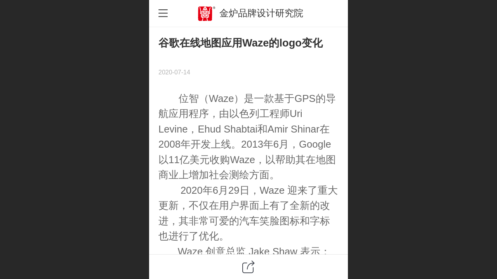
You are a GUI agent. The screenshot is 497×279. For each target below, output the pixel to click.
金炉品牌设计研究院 (261, 13)
